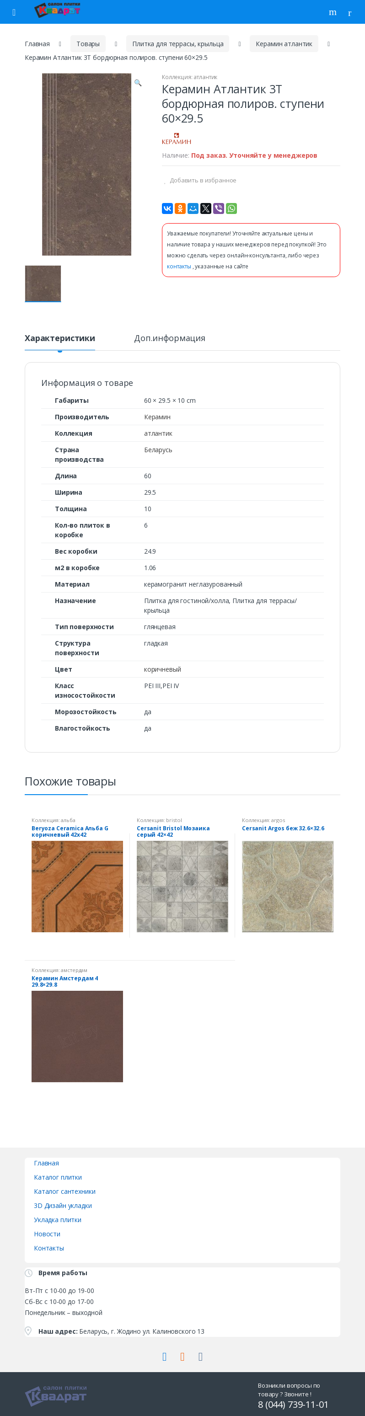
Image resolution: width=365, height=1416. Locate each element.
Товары (88, 43)
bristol (174, 820)
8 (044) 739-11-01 (293, 1404)
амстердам (74, 970)
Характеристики (60, 338)
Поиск (334, 12)
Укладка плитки (57, 1219)
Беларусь (158, 449)
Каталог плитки (58, 1177)
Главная (37, 43)
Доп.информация (169, 338)
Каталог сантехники (64, 1191)
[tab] (60, 342)
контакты (180, 266)
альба (68, 820)
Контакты (49, 1248)
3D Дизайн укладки (63, 1205)
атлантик (205, 77)
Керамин (157, 416)
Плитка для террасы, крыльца (177, 43)
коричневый (162, 669)
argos (277, 820)
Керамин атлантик (284, 43)
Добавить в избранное (202, 180)
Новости (47, 1233)
